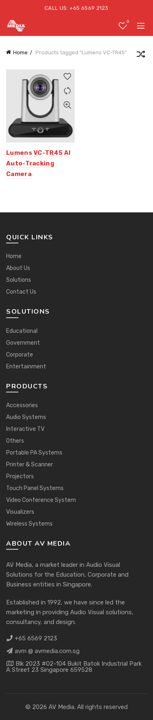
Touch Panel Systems (35, 488)
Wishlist (127, 22)
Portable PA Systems (34, 452)
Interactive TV (25, 429)
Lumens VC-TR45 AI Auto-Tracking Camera (38, 163)
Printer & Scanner (29, 464)
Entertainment (26, 366)
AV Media (61, 707)
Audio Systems (26, 417)
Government (23, 342)
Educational (22, 331)
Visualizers (20, 511)
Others (15, 440)
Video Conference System (41, 500)
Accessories (22, 405)
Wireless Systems (29, 523)
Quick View (67, 105)
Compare (67, 91)
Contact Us (21, 291)
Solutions (18, 279)
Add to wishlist (67, 76)
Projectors (20, 476)
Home (20, 52)
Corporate (19, 354)
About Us (18, 268)
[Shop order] (141, 55)
